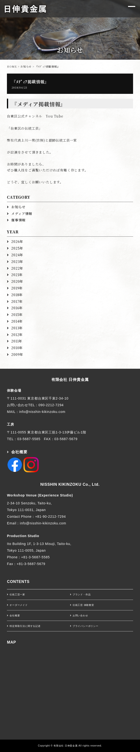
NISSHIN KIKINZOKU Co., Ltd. (70, 484)
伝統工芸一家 (17, 594)
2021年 (17, 274)
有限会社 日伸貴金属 (70, 380)
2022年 (17, 268)
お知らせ (26, 66)
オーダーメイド (19, 605)
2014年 (17, 321)
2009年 (17, 354)
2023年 (17, 261)
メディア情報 (21, 213)
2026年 (17, 241)
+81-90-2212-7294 (50, 516)
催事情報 (18, 220)
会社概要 (19, 452)
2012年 (17, 334)
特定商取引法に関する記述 (25, 626)
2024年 (17, 254)
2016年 (17, 307)
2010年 (17, 347)
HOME (12, 66)
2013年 (17, 327)
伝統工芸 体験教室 (83, 605)
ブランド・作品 (82, 594)
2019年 (17, 288)
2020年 (17, 281)
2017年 (17, 301)
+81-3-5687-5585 (35, 557)
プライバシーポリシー (85, 626)
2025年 (17, 248)
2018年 (17, 294)
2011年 (16, 341)
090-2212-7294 (51, 405)
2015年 (17, 314)
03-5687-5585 (28, 439)
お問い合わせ (80, 615)
